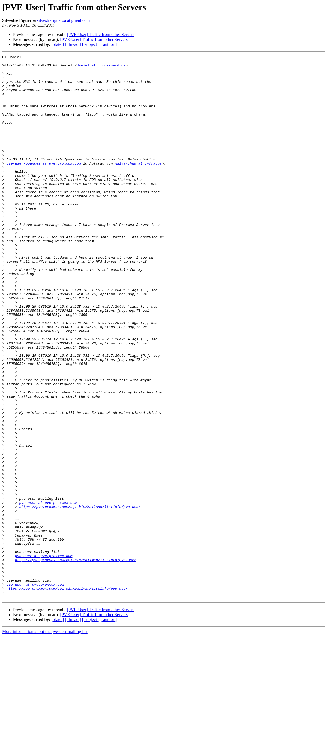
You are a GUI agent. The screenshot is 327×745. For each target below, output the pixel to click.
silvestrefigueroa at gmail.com (63, 20)
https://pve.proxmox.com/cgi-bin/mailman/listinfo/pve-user (79, 597)
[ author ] (109, 44)
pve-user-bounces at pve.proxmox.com (44, 185)
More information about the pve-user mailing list (45, 740)
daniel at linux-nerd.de (101, 67)
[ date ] (58, 44)
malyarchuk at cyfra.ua (138, 185)
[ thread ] (73, 44)
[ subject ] (91, 44)
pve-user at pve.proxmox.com (48, 592)
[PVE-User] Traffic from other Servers (100, 34)
